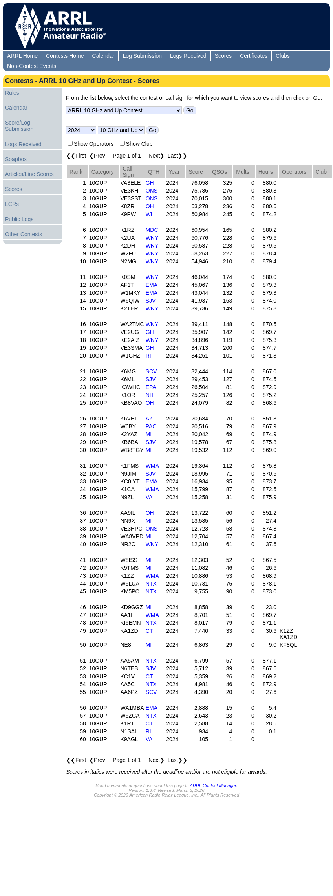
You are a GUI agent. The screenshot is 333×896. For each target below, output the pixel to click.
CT (149, 631)
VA (149, 497)
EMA (151, 285)
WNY (152, 238)
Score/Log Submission (19, 125)
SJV (151, 300)
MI (149, 434)
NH (150, 395)
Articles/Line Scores (29, 174)
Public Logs (19, 219)
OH (150, 206)
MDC (152, 230)
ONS (151, 190)
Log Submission (142, 56)
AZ (149, 418)
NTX (151, 583)
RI (148, 356)
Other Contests (23, 234)
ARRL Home (22, 56)
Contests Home (65, 56)
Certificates (253, 56)
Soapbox (16, 159)
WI (149, 214)
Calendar (103, 56)
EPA (151, 387)
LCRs (12, 204)
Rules (12, 93)
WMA (152, 466)
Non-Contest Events (31, 66)
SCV (151, 371)
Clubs (283, 56)
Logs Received (188, 56)
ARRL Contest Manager (213, 785)
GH (150, 183)
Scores (223, 56)
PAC (151, 426)
